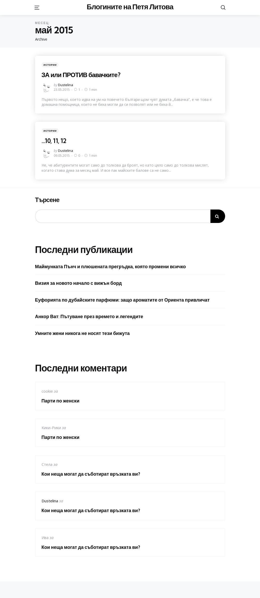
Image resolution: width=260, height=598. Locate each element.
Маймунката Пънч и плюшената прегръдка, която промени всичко (110, 267)
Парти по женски (61, 401)
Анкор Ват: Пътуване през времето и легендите (89, 316)
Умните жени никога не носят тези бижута (82, 333)
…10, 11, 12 (54, 141)
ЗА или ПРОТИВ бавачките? (81, 75)
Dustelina (65, 85)
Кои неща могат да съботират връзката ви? (91, 474)
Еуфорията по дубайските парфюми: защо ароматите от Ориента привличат (122, 300)
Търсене (47, 200)
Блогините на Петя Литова (130, 6)
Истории (50, 64)
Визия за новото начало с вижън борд (78, 283)
